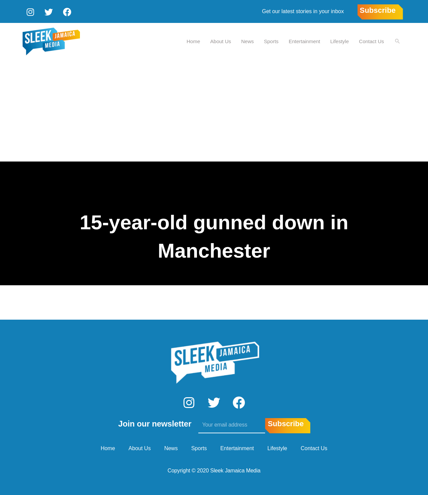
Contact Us (371, 40)
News (247, 40)
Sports (271, 40)
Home (193, 40)
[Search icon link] (397, 41)
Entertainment (304, 40)
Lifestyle (339, 40)
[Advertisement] (214, 110)
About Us (220, 40)
